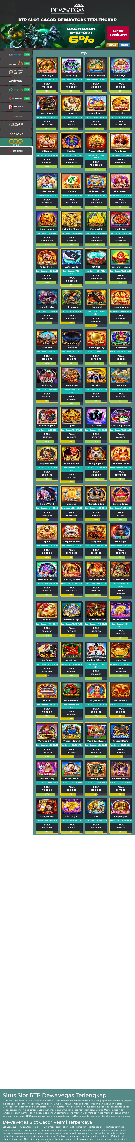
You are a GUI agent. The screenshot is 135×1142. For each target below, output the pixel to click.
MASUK (124, 45)
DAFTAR (112, 45)
